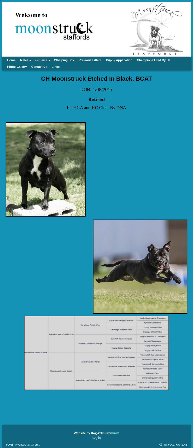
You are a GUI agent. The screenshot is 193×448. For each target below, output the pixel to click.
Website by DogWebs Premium (96, 433)
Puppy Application (119, 60)
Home (11, 60)
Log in (96, 438)
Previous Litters (90, 60)
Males (26, 60)
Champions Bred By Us (153, 60)
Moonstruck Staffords (27, 444)
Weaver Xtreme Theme (175, 444)
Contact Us (39, 66)
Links (56, 66)
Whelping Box (64, 60)
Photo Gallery (17, 66)
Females (43, 60)
